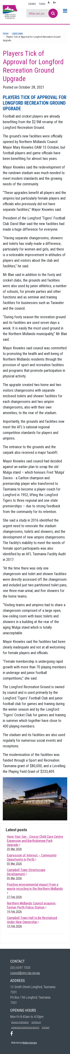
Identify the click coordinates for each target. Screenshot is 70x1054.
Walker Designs (29, 1042)
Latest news (17, 33)
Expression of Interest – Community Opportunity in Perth (32, 859)
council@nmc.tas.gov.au (25, 973)
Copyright (36, 1022)
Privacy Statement (20, 1022)
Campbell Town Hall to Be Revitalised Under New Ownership (32, 922)
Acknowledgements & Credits (25, 1027)
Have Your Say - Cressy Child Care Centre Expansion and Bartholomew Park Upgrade (35, 843)
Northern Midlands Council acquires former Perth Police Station (31, 907)
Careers (32, 3)
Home (5, 33)
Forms (42, 3)
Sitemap (45, 1027)
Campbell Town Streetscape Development (26, 874)
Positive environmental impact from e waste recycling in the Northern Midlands (35, 891)
